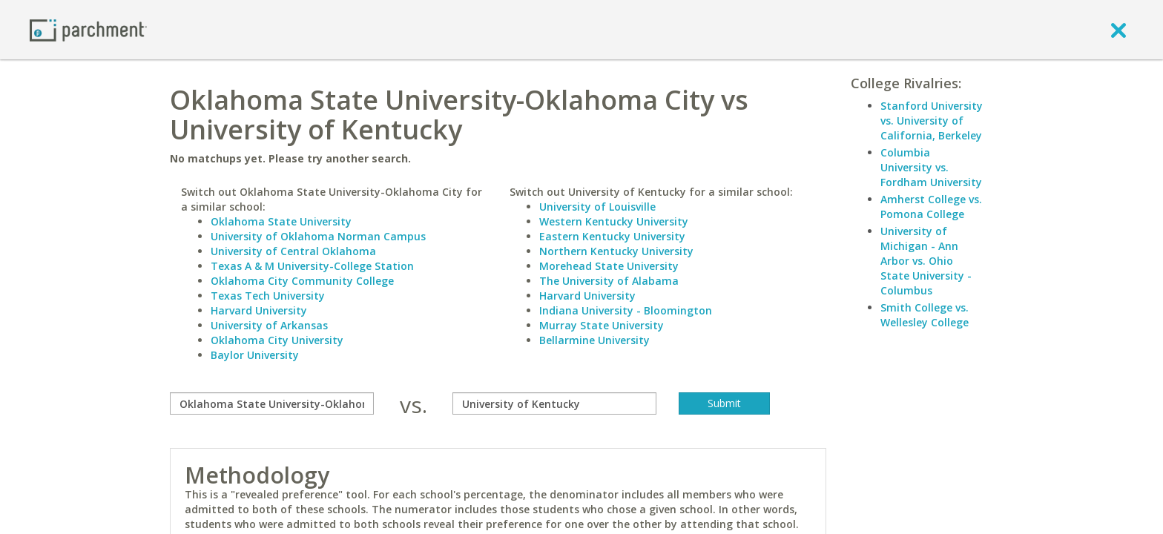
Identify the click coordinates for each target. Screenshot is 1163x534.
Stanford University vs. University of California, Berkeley (931, 120)
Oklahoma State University (281, 221)
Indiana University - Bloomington (625, 310)
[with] (554, 403)
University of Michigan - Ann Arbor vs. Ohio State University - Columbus (926, 260)
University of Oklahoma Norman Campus (318, 236)
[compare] (272, 403)
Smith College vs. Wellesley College (924, 314)
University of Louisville (597, 207)
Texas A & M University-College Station (312, 266)
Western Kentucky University (613, 221)
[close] (1118, 30)
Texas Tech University (268, 296)
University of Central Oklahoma (293, 251)
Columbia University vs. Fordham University (931, 167)
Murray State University (601, 325)
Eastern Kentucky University (612, 236)
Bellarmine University (594, 340)
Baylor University (255, 355)
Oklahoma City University (277, 340)
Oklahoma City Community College (302, 281)
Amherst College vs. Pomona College (931, 206)
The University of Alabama (609, 281)
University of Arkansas (269, 325)
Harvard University (259, 310)
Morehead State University (609, 266)
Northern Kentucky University (616, 251)
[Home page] (88, 29)
